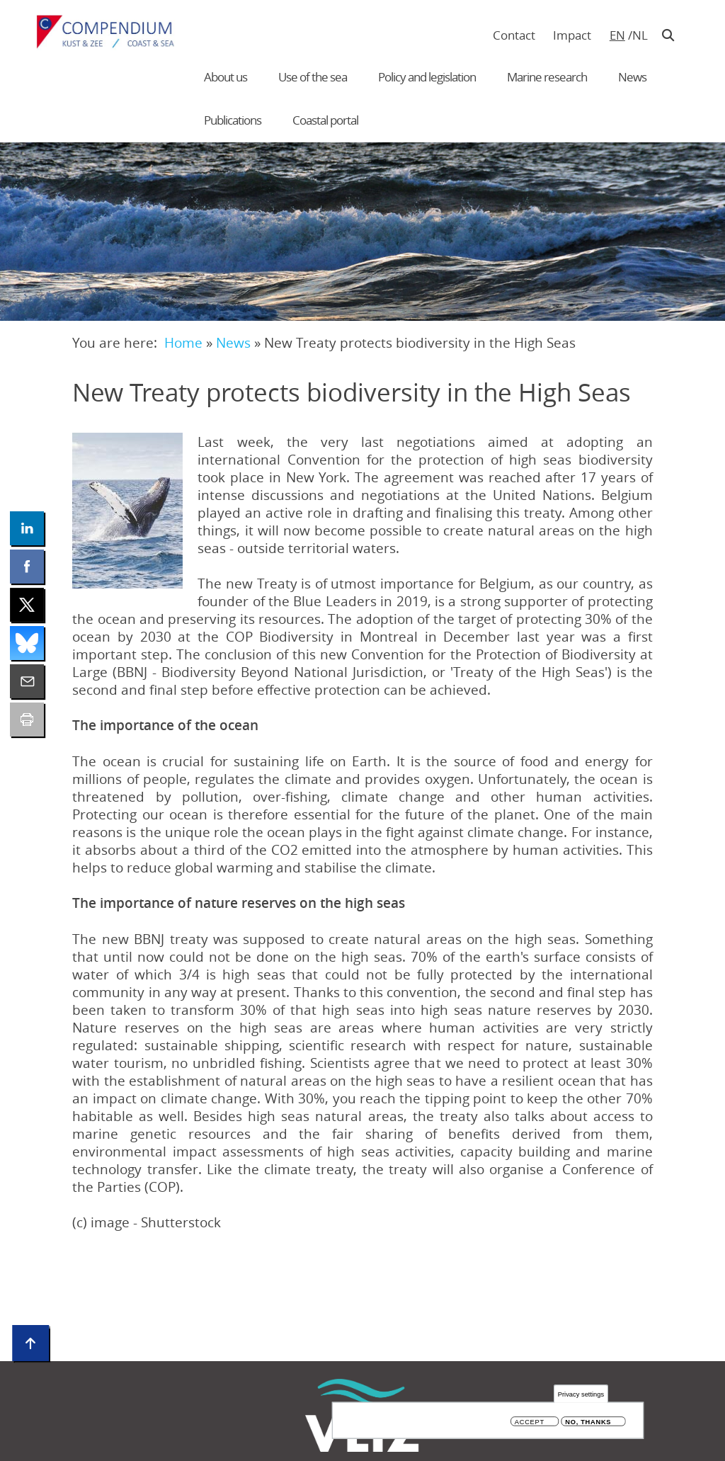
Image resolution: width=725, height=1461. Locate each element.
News (632, 77)
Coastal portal (325, 120)
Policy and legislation (427, 77)
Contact (514, 35)
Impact (572, 35)
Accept (529, 1422)
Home (183, 342)
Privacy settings (581, 1394)
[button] (127, 511)
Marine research (547, 77)
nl (639, 35)
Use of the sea (312, 77)
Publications (232, 120)
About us (225, 77)
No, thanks (588, 1422)
